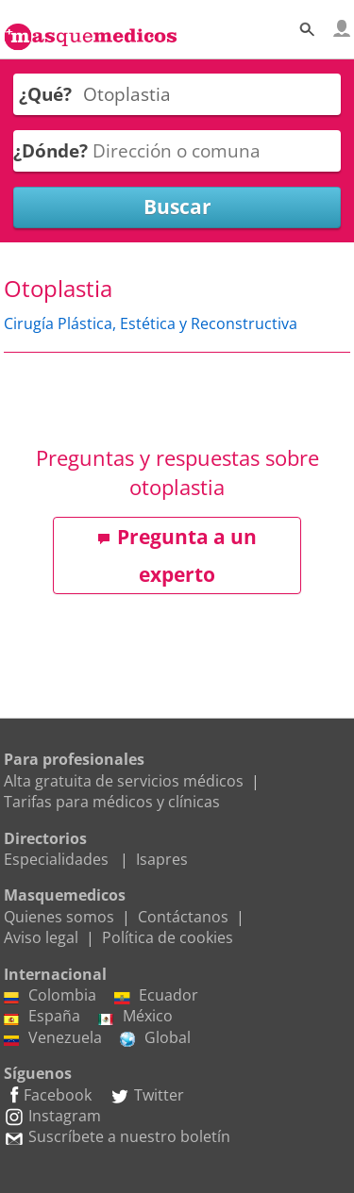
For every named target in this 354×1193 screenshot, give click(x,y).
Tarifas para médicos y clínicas (112, 801)
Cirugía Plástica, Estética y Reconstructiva (150, 323)
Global (155, 1037)
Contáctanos (183, 916)
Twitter (147, 1095)
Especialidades (56, 859)
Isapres (162, 859)
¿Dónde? (50, 150)
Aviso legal (41, 937)
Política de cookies (167, 937)
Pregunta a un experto (177, 555)
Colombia (50, 995)
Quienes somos (59, 916)
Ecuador (156, 995)
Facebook (48, 1095)
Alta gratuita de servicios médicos (124, 780)
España (42, 1015)
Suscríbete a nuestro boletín (117, 1136)
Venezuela (53, 1037)
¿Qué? (45, 94)
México (135, 1015)
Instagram (52, 1115)
